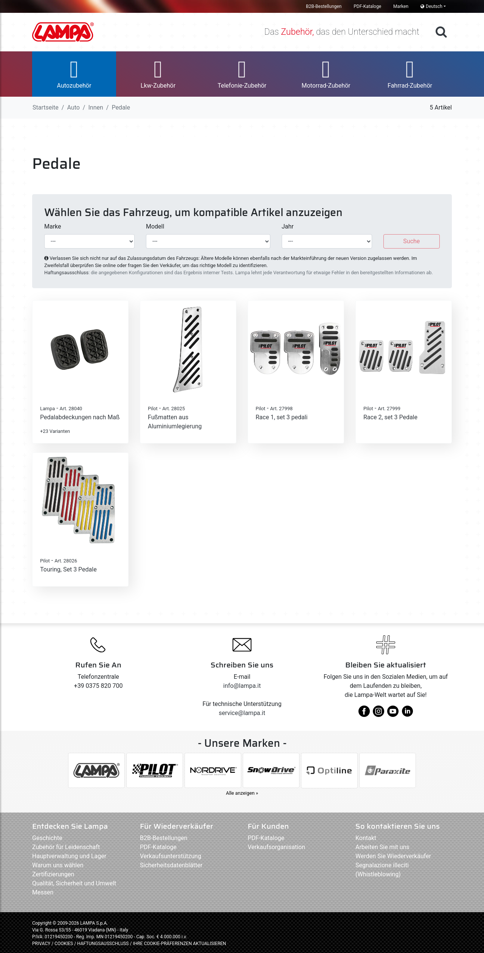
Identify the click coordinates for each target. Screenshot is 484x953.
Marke (52, 226)
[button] (74, 74)
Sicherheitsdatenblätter (171, 865)
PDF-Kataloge (367, 6)
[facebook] (364, 714)
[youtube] (393, 714)
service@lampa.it (242, 713)
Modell (155, 226)
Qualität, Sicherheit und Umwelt (74, 883)
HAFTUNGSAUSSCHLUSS (103, 943)
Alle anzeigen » (242, 793)
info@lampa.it (242, 685)
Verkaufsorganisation (276, 847)
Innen (95, 107)
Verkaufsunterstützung (170, 856)
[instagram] (378, 714)
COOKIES (63, 943)
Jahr (288, 226)
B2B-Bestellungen (323, 6)
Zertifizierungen (53, 874)
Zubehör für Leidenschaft (66, 847)
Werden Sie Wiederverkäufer (393, 856)
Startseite (46, 107)
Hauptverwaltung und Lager (69, 856)
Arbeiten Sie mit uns (382, 847)
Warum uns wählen (58, 865)
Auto (73, 107)
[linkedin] (407, 714)
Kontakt (365, 838)
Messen (42, 892)
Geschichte (47, 838)
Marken (400, 6)
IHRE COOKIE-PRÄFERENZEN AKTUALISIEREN (179, 943)
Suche (411, 241)
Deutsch (431, 6)
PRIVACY (41, 943)
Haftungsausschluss (66, 272)
